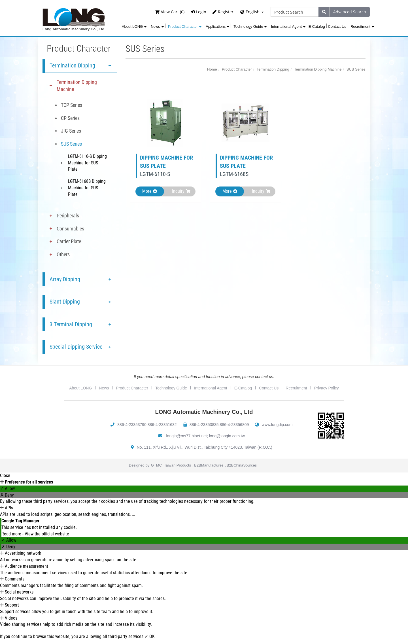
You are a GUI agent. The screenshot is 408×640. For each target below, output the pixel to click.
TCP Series (71, 105)
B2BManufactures (208, 465)
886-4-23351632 (162, 424)
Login (198, 11)
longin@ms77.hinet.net (186, 436)
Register (222, 11)
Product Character (185, 26)
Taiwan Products (177, 465)
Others (63, 254)
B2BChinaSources (242, 465)
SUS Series (71, 144)
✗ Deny (7, 495)
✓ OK (149, 636)
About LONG (134, 26)
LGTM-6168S (234, 174)
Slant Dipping (65, 301)
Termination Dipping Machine (77, 85)
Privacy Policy (326, 388)
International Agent (288, 26)
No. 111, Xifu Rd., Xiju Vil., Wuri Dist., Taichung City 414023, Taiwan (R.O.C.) (204, 447)
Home (212, 69)
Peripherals (68, 216)
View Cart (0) (169, 11)
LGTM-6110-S (155, 174)
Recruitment (362, 26)
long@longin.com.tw (227, 436)
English (253, 11)
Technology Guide (250, 26)
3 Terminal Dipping (71, 324)
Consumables (70, 229)
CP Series (70, 118)
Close (5, 475)
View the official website (47, 534)
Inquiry (181, 191)
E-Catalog (317, 26)
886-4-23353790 (131, 424)
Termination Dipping (72, 65)
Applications (217, 26)
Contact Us (337, 26)
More (149, 191)
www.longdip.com (277, 424)
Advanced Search (349, 11)
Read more (11, 534)
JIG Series (71, 131)
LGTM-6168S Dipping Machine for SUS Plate (87, 188)
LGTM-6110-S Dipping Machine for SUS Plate (87, 163)
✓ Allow (7, 488)
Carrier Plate (69, 241)
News (157, 26)
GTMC (156, 465)
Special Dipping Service (76, 346)
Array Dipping (65, 279)
